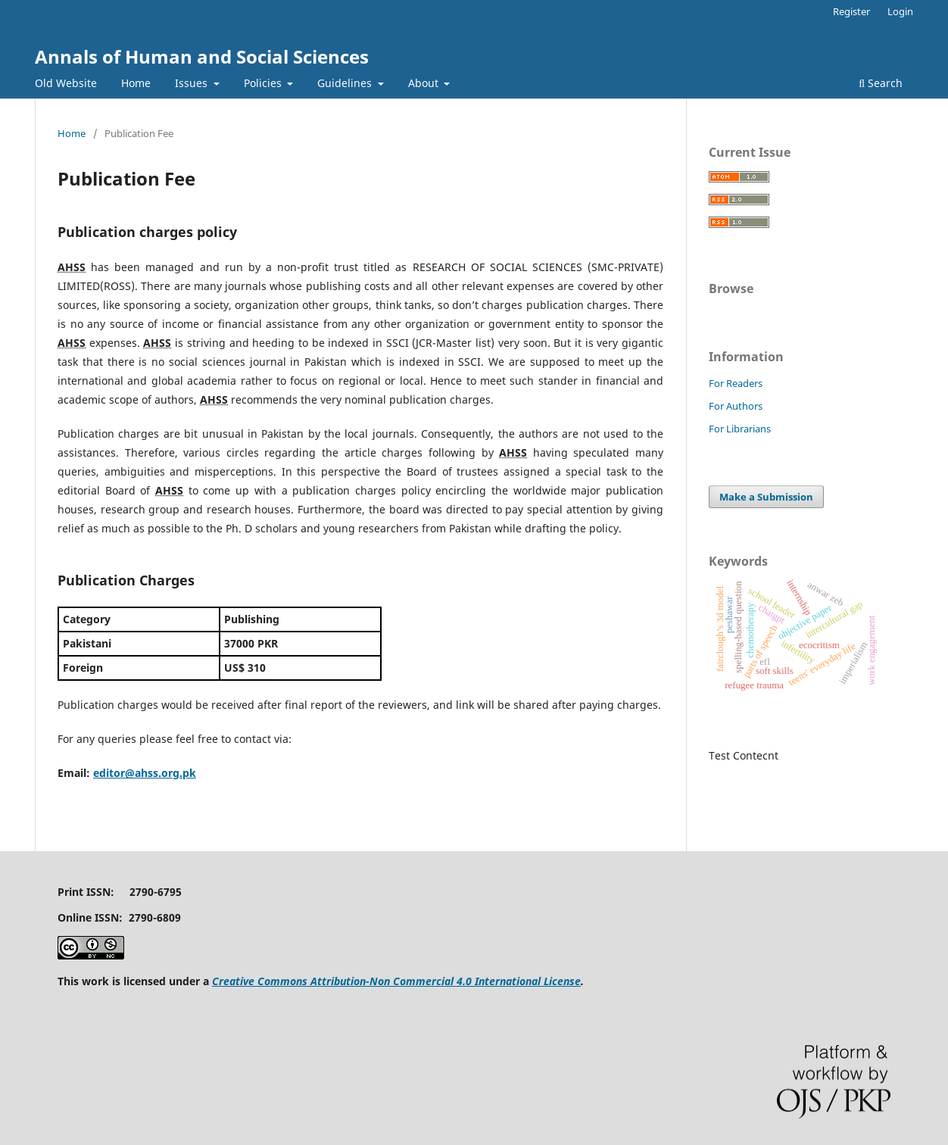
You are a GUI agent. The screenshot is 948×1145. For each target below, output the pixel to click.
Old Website (66, 83)
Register (851, 11)
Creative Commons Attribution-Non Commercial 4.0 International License (396, 981)
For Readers (735, 383)
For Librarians (740, 428)
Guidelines (346, 83)
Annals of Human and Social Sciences (202, 56)
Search (881, 83)
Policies (264, 83)
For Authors (735, 406)
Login (900, 11)
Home (136, 83)
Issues (192, 83)
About (424, 83)
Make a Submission (766, 497)
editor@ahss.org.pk (144, 773)
